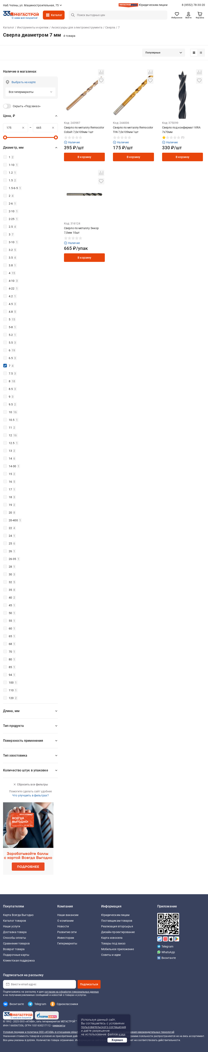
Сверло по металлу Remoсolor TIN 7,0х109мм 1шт (133, 130)
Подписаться (89, 984)
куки (122, 1034)
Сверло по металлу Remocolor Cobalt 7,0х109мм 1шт (84, 130)
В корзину (84, 157)
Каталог (56, 15)
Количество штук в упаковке (25, 770)
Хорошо (117, 1040)
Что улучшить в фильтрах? (30, 795)
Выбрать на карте (24, 82)
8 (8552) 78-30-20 (193, 5)
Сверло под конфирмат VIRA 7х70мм (181, 130)
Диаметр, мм (13, 147)
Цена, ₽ (9, 116)
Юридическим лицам (153, 5)
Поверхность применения (23, 741)
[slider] (5, 137)
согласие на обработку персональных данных (71, 991)
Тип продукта (13, 726)
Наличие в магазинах (19, 71)
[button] (163, 53)
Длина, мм (11, 711)
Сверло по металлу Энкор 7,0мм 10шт (81, 230)
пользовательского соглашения (103, 1027)
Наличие (72, 142)
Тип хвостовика (15, 755)
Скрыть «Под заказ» (27, 106)
